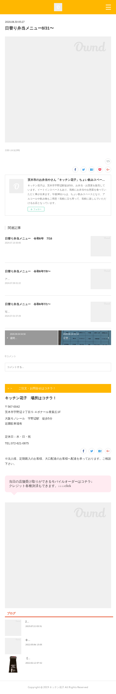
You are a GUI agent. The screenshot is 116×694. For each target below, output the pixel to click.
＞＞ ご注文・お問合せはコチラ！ (31, 389)
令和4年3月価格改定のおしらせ (42, 640)
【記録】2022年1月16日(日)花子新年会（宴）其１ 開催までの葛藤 (62, 659)
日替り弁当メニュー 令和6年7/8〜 (28, 271)
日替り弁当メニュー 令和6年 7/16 (28, 238)
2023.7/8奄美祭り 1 (36, 622)
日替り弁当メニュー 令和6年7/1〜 (28, 304)
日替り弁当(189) (12, 150)
